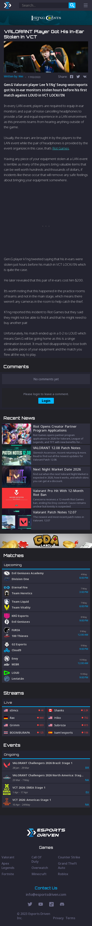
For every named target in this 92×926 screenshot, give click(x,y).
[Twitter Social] (30, 905)
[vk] (85, 77)
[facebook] (71, 77)
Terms (70, 918)
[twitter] (78, 77)
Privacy (58, 918)
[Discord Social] (51, 905)
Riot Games (60, 148)
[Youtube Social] (40, 905)
